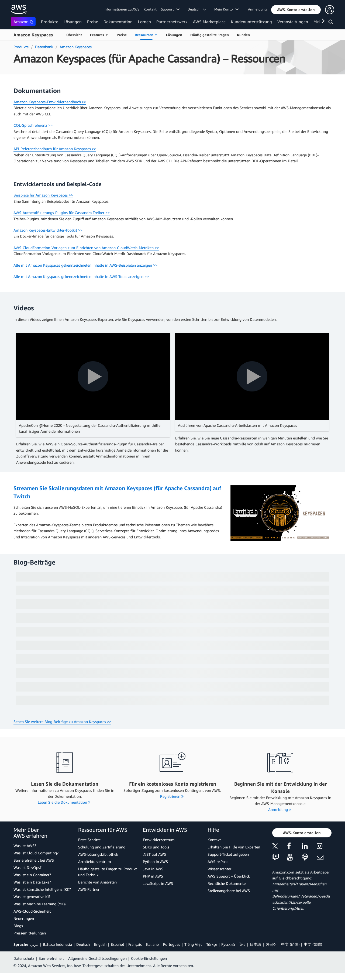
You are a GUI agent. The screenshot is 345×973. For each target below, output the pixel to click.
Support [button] (170, 9)
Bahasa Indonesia (57, 944)
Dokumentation (118, 21)
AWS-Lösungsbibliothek (98, 854)
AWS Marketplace (209, 21)
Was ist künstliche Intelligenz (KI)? (42, 889)
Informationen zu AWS (121, 9)
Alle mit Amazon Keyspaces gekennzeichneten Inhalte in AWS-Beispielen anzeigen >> (85, 265)
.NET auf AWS (154, 854)
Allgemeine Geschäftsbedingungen (97, 958)
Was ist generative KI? (31, 896)
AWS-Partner (88, 889)
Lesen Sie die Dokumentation (64, 802)
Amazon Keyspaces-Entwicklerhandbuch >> (49, 101)
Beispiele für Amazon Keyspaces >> (43, 195)
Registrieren (172, 796)
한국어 (271, 944)
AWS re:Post (218, 861)
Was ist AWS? (24, 845)
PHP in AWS (153, 876)
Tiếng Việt (193, 944)
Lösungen (73, 21)
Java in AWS (153, 869)
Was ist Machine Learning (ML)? (39, 904)
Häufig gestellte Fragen (209, 35)
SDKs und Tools (156, 847)
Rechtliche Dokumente (227, 883)
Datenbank (44, 46)
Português (171, 944)
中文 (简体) (290, 944)
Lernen (144, 21)
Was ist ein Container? (32, 874)
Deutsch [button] (197, 9)
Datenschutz (23, 958)
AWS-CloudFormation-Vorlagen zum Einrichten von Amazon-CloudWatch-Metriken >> (86, 247)
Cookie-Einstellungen (149, 958)
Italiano (152, 944)
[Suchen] (331, 22)
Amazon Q (23, 21)
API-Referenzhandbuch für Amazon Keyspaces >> (54, 148)
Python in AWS (155, 861)
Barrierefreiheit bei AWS (33, 860)
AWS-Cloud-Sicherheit (32, 911)
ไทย (242, 944)
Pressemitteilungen (29, 933)
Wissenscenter (219, 869)
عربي (34, 944)
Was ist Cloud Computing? (35, 853)
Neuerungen (23, 918)
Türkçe (211, 944)
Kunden (243, 35)
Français (135, 944)
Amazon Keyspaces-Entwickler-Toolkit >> (47, 230)
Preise (92, 21)
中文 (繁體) (313, 944)
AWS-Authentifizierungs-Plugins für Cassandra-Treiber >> (61, 212)
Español (117, 944)
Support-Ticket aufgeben (228, 854)
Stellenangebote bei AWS (229, 890)
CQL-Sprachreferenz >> (33, 125)
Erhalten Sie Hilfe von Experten (234, 847)
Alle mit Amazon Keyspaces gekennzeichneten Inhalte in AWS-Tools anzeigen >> (81, 276)
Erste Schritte (89, 839)
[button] (296, 9)
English (100, 944)
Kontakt (150, 9)
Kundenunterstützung (251, 21)
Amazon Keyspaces (33, 34)
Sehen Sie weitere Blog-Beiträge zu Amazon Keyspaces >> (62, 721)
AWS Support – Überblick (229, 876)
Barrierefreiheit (51, 958)
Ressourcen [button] (146, 35)
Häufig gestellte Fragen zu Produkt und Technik (107, 872)
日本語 (255, 944)
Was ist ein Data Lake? (32, 882)
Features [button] (99, 35)
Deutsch (83, 944)
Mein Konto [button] (226, 9)
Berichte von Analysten (97, 882)
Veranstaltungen (292, 21)
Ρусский (228, 944)
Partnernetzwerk (172, 21)
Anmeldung (257, 9)
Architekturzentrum (94, 861)
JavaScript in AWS (158, 883)
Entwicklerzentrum (159, 839)
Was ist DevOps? (27, 867)
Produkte (49, 21)
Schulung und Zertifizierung (101, 847)
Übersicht (74, 35)
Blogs (18, 925)
